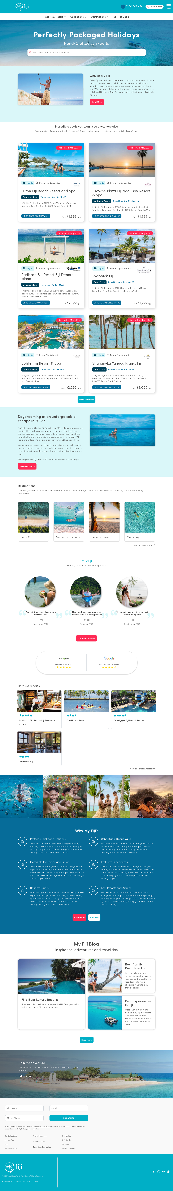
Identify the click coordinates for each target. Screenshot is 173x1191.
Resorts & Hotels (53, 16)
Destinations (98, 16)
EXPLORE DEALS (27, 466)
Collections (77, 16)
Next (59, 701)
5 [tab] (57, 174)
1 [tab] (45, 174)
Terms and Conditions (42, 1126)
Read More (97, 102)
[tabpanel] (51, 160)
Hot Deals (121, 16)
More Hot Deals (86, 399)
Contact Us (79, 917)
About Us (94, 917)
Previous (19, 701)
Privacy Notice (33, 1129)
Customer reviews (86, 638)
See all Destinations (144, 545)
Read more (86, 1040)
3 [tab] (51, 174)
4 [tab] (54, 174)
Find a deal (154, 6)
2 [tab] (48, 174)
